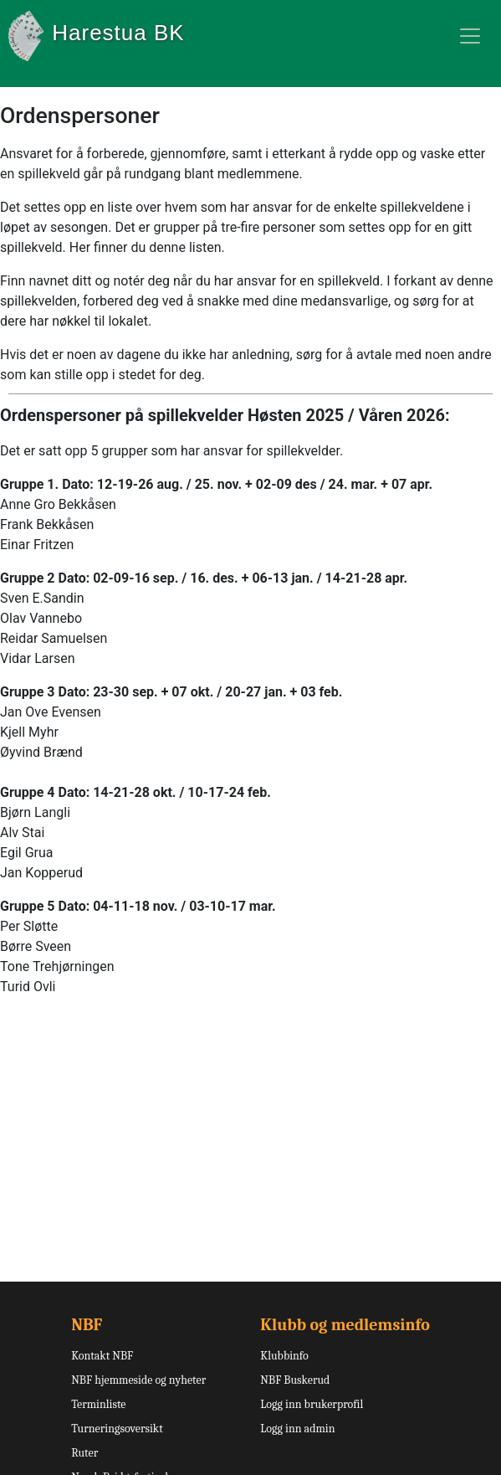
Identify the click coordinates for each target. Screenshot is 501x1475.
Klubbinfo (284, 1356)
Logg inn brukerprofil (311, 1404)
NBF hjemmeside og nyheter (138, 1380)
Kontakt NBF (102, 1356)
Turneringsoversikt (117, 1428)
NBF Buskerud (295, 1380)
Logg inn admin (297, 1428)
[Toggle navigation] (470, 36)
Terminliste (98, 1404)
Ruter (84, 1453)
